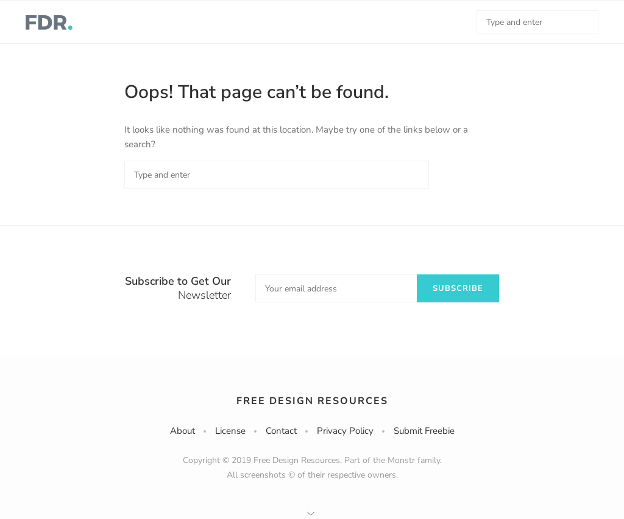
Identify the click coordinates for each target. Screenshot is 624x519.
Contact (281, 431)
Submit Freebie (424, 431)
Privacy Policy (345, 431)
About (182, 431)
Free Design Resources (312, 401)
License (230, 431)
